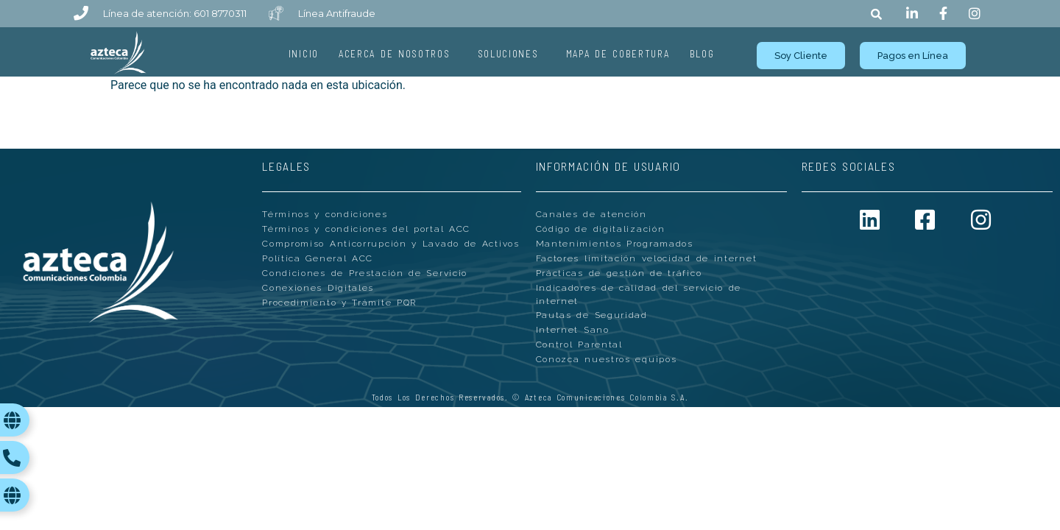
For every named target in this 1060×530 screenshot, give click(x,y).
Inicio (304, 54)
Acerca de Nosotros (398, 53)
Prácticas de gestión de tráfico (619, 274)
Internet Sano (573, 331)
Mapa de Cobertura (618, 54)
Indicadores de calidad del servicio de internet (639, 295)
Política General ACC (317, 259)
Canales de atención (591, 215)
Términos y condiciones (324, 215)
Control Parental (579, 346)
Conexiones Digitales (318, 288)
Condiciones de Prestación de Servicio (364, 274)
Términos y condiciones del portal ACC (366, 230)
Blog (702, 54)
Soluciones (512, 53)
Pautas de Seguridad (592, 316)
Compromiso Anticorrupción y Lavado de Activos (391, 244)
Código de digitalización (600, 230)
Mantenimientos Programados (614, 244)
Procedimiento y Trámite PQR (339, 303)
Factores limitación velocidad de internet (646, 259)
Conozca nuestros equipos (606, 361)
